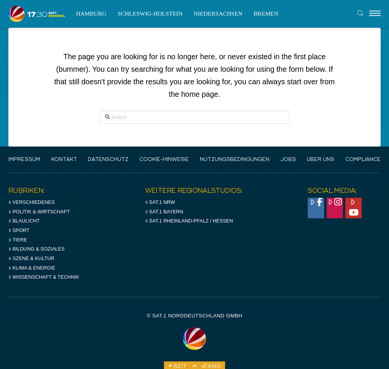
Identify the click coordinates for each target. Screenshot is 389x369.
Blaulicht (24, 221)
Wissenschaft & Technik (43, 277)
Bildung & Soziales (36, 249)
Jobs (288, 159)
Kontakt (64, 159)
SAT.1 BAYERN (164, 211)
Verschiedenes (31, 202)
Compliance (363, 159)
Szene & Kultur (31, 258)
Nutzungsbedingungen (234, 159)
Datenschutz (108, 159)
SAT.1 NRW (160, 202)
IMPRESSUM (24, 159)
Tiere (17, 240)
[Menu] (375, 14)
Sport (18, 230)
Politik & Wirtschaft (39, 211)
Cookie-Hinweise (164, 159)
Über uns (320, 159)
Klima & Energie (31, 268)
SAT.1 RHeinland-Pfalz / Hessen (189, 221)
